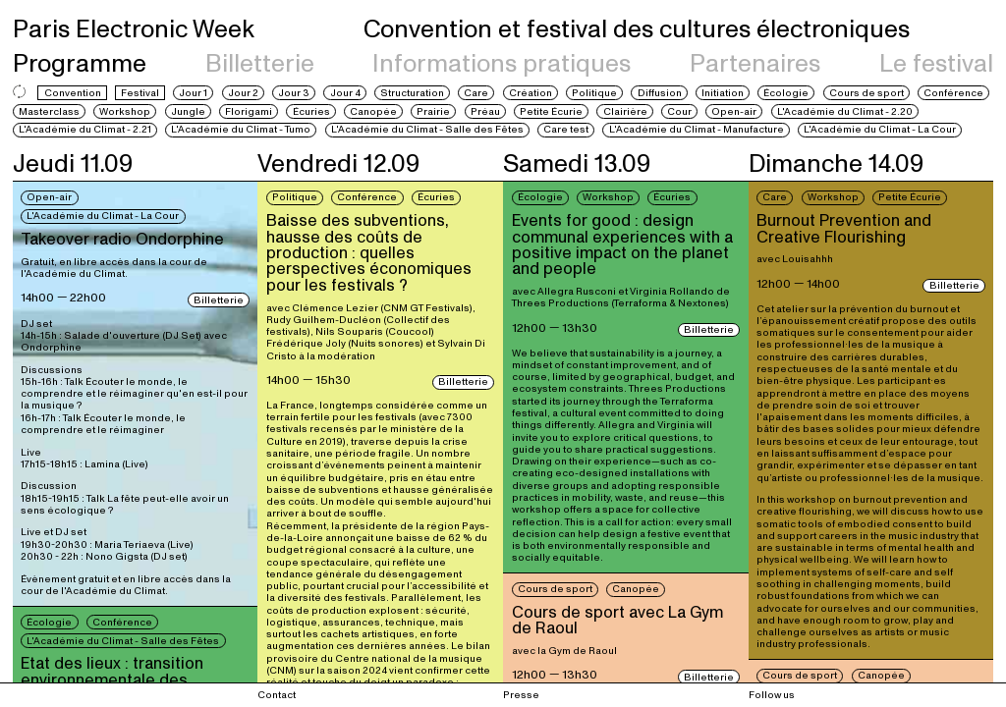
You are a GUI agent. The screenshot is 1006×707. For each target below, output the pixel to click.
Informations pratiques (501, 64)
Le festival (936, 64)
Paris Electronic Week (133, 29)
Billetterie (259, 64)
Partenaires (755, 64)
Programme (79, 64)
